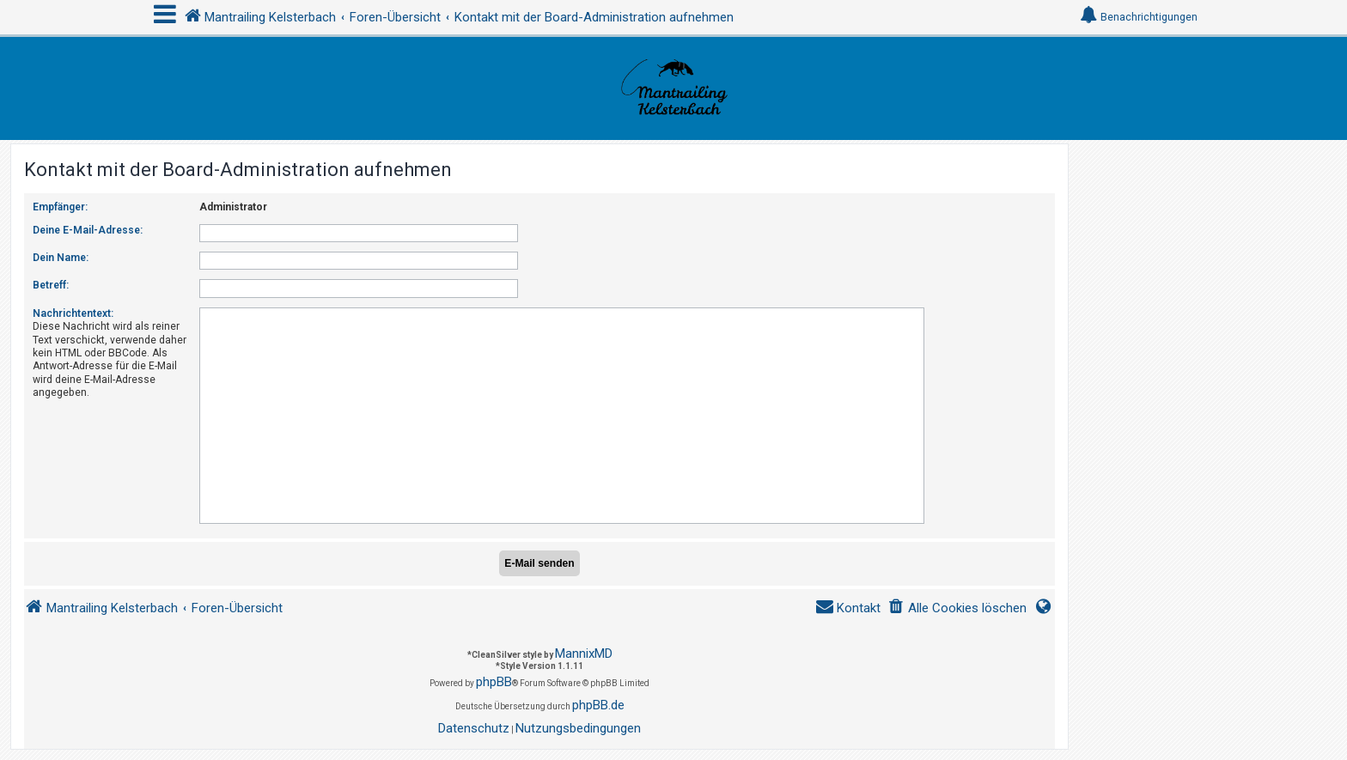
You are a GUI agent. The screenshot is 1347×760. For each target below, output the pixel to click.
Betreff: (51, 285)
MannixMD (584, 653)
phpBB (494, 682)
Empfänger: (60, 207)
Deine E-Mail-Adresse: (88, 230)
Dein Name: (60, 258)
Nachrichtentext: (73, 313)
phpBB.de (598, 705)
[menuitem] (957, 608)
